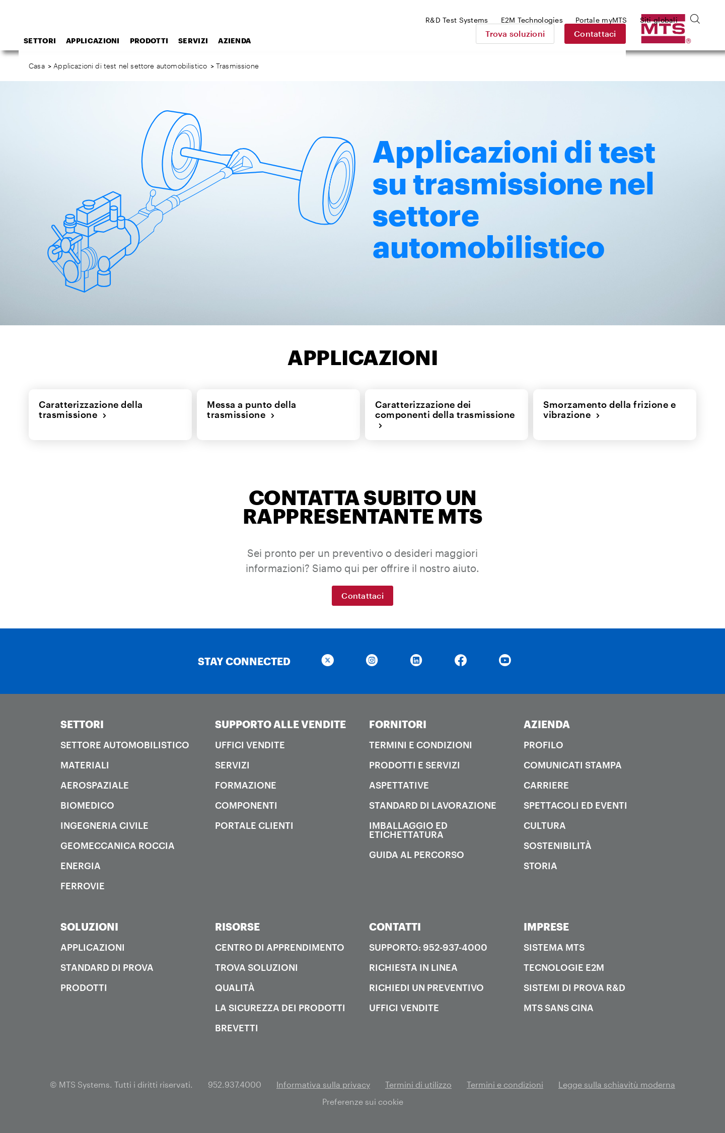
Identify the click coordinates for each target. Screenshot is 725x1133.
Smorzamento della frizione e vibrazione (609, 409)
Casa (37, 65)
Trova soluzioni (586, 33)
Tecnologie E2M (564, 967)
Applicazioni (173, 40)
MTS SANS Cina (559, 1007)
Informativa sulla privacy (323, 1084)
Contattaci (666, 33)
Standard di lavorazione (432, 805)
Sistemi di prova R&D (574, 987)
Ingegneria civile (104, 825)
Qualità (235, 987)
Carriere (546, 785)
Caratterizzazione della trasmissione (91, 409)
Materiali (84, 764)
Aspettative (399, 785)
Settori (120, 40)
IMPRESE (546, 926)
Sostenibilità (558, 845)
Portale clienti (254, 825)
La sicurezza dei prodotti (280, 1007)
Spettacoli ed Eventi (575, 805)
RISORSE (237, 926)
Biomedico (87, 805)
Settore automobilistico (124, 744)
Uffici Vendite (250, 744)
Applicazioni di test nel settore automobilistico (130, 65)
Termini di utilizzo (418, 1084)
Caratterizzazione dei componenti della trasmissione (445, 414)
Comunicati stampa (573, 764)
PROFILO (543, 744)
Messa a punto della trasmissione (252, 409)
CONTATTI (395, 926)
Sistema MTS (554, 947)
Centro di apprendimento (279, 947)
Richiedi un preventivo (426, 987)
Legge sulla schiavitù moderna (616, 1084)
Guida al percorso (416, 854)
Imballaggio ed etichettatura (408, 830)
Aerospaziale (94, 785)
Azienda (315, 40)
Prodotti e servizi (414, 764)
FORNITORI (397, 724)
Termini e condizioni (420, 744)
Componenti (246, 805)
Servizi (273, 40)
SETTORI (82, 724)
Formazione (245, 785)
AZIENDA (547, 724)
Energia (80, 865)
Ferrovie (82, 885)
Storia (540, 865)
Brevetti (236, 1027)
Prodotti (229, 40)
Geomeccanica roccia (117, 845)
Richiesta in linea (413, 967)
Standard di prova (107, 967)
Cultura (545, 825)
